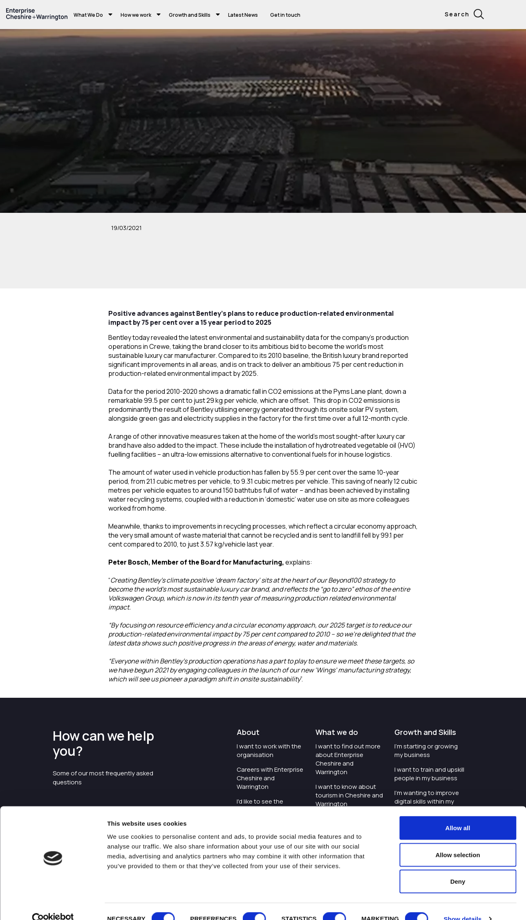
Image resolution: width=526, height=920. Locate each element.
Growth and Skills (189, 14)
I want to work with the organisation (269, 750)
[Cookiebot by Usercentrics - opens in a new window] (53, 904)
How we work (136, 14)
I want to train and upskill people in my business (429, 773)
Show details (462, 903)
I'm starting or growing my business (426, 750)
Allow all (457, 812)
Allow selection (457, 839)
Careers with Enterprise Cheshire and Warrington (270, 778)
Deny (458, 866)
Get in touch (285, 14)
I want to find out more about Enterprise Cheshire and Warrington (348, 759)
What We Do (88, 14)
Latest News (243, 14)
